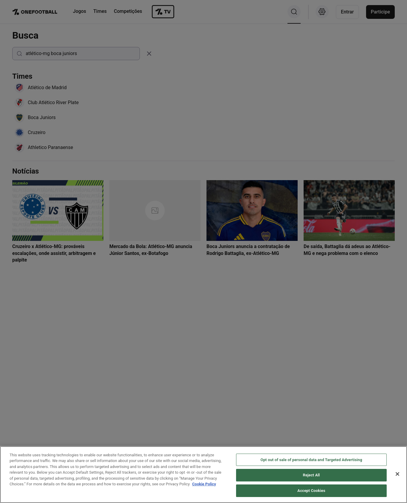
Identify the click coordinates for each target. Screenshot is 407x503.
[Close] (397, 477)
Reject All (311, 478)
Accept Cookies (311, 494)
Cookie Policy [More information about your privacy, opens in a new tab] (204, 487)
